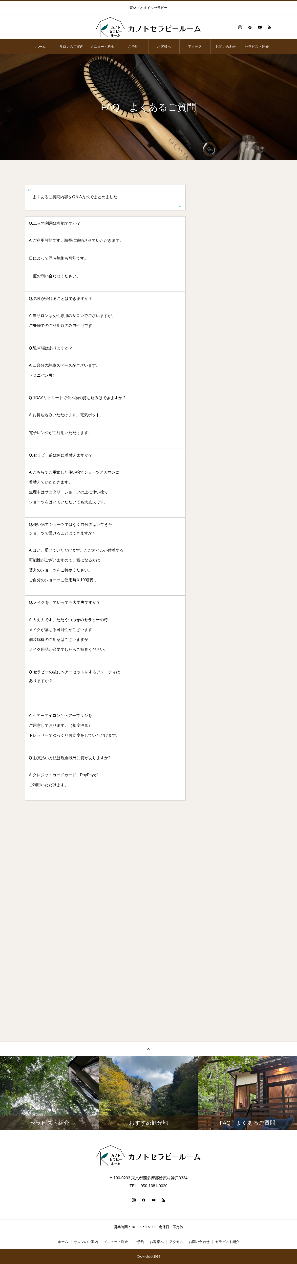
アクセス (195, 47)
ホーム (40, 47)
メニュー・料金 (102, 47)
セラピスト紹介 (257, 47)
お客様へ (164, 47)
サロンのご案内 (71, 47)
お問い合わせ (225, 47)
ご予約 (133, 47)
